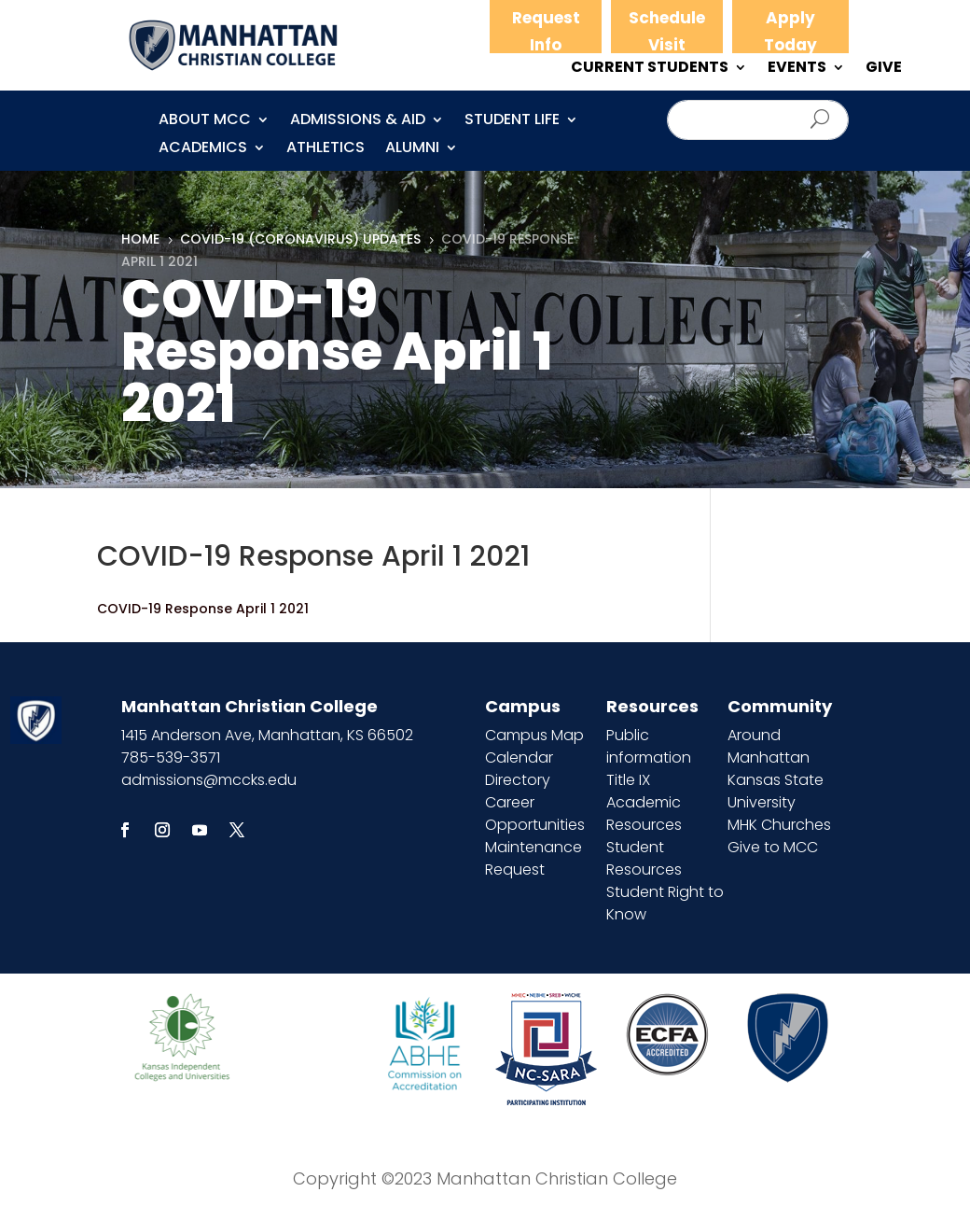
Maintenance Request (533, 858)
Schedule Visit (667, 31)
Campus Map (534, 735)
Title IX (628, 780)
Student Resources (644, 858)
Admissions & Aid (357, 121)
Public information (648, 746)
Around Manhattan (769, 746)
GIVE (884, 69)
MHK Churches (779, 824)
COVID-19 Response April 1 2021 (203, 608)
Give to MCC (773, 847)
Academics (203, 149)
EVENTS (797, 69)
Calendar (519, 757)
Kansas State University (776, 791)
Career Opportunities (535, 813)
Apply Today (790, 31)
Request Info (546, 31)
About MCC (205, 121)
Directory (517, 780)
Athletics (325, 149)
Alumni (412, 149)
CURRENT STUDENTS (649, 69)
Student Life (512, 121)
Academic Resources (644, 813)
